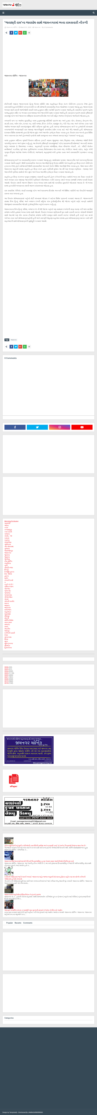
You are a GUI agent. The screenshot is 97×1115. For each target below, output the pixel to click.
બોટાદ (6, 599)
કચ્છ (6, 527)
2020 (6, 679)
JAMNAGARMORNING (35, 1112)
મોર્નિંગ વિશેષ (8, 620)
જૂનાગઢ (7, 557)
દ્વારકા (6, 575)
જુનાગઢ (7, 554)
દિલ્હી (6, 569)
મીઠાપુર (7, 615)
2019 (6, 681)
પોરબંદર (7, 588)
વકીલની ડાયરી (9, 632)
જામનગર (37, 27)
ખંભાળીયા (7, 542)
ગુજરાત (7, 548)
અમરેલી (7, 523)
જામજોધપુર (8, 550)
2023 (6, 673)
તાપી (6, 565)
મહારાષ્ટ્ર (7, 611)
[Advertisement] (48, 55)
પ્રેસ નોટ (7, 590)
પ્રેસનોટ (7, 592)
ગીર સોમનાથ (9, 546)
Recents (18, 922)
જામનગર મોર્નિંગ (11, 27)
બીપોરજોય (8, 597)
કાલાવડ (7, 533)
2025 (6, 669)
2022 (6, 675)
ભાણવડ (7, 605)
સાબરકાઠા (7, 637)
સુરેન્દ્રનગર (8, 643)
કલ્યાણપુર (8, 529)
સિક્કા (6, 639)
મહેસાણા (7, 613)
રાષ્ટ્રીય (7, 628)
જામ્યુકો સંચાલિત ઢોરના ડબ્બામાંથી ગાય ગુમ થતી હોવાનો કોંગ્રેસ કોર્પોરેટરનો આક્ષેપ (33, 910)
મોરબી (6, 618)
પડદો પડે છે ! (8, 584)
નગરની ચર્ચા (8, 580)
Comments (27, 922)
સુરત (6, 641)
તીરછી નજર (8, 567)
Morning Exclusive (11, 521)
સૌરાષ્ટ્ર (7, 645)
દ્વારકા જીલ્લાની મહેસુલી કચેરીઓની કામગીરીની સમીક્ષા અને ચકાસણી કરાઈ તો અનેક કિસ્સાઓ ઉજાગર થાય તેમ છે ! (45, 845)
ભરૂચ (6, 603)
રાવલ (6, 626)
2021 (6, 677)
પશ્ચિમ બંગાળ (8, 586)
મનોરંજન (7, 609)
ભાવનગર (7, 607)
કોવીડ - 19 (8, 535)
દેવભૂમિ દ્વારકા (9, 571)
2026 (6, 667)
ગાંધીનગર (7, 544)
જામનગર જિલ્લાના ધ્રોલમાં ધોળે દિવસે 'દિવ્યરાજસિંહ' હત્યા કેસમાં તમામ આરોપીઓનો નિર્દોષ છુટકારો (39, 861)
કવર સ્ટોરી (8, 531)
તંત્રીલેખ (7, 563)
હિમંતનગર (8, 647)
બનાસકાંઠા (8, 594)
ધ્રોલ (6, 578)
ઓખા (6, 525)
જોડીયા (7, 559)
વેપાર (6, 634)
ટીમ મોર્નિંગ (8, 561)
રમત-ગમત (8, 622)
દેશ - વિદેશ (8, 573)
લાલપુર (7, 630)
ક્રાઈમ (7, 540)
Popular (9, 922)
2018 (6, 683)
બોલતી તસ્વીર (9, 601)
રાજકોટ (7, 624)
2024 (6, 671)
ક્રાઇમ (6, 538)
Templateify (13, 1112)
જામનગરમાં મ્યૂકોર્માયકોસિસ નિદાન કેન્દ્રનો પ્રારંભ (22, 894)
